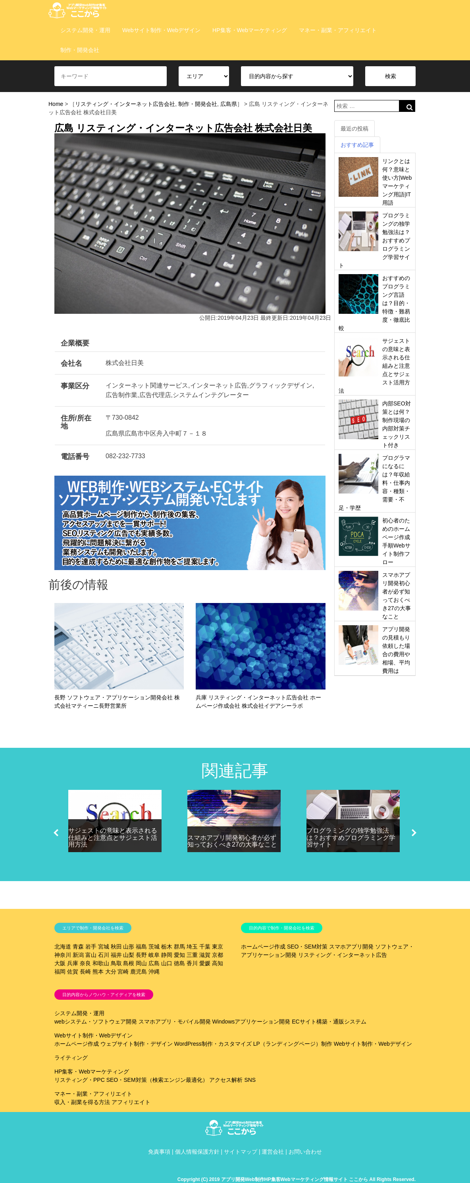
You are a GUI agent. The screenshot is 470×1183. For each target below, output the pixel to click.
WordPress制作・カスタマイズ (213, 1044)
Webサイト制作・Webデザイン (161, 30)
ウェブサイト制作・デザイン (136, 1044)
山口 (166, 963)
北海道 (62, 946)
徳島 (179, 963)
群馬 (179, 946)
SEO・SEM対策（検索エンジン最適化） (157, 1080)
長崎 (85, 971)
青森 (78, 946)
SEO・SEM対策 (307, 946)
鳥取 (116, 963)
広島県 (228, 104)
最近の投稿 (354, 128)
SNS (250, 1080)
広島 (154, 963)
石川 (103, 955)
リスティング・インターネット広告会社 (125, 104)
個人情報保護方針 (197, 1151)
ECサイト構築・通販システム (329, 1021)
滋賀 (204, 955)
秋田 (116, 946)
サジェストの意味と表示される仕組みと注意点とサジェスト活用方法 (112, 837)
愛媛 (204, 963)
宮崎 (123, 971)
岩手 (90, 946)
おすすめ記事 (357, 145)
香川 (192, 963)
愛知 (179, 955)
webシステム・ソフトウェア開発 (95, 1021)
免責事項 (159, 1151)
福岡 (59, 971)
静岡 (166, 955)
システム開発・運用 (85, 30)
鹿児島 (138, 971)
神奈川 (62, 955)
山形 (128, 946)
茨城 (154, 946)
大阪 (59, 963)
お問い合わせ (305, 1151)
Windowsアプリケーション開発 (251, 1021)
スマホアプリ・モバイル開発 (175, 1021)
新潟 (78, 955)
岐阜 (154, 955)
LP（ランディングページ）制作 (292, 1044)
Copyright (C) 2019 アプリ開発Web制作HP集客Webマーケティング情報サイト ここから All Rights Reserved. (296, 1179)
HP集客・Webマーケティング (249, 30)
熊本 (98, 971)
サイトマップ (240, 1151)
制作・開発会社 (79, 50)
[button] (56, 832)
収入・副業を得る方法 (82, 1102)
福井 (116, 955)
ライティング (71, 1057)
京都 (217, 955)
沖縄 (154, 971)
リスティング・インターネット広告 (342, 955)
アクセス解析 (226, 1080)
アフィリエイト (131, 1102)
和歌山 (100, 963)
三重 (192, 955)
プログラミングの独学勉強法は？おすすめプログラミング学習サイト (350, 837)
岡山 (141, 963)
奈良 (85, 963)
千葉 (204, 946)
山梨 (128, 955)
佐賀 (72, 971)
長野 (141, 955)
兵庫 (72, 963)
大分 (110, 971)
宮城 (103, 946)
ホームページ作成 (263, 946)
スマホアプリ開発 (351, 946)
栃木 (166, 946)
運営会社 (273, 1151)
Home (55, 104)
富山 (90, 955)
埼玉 (192, 946)
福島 (141, 946)
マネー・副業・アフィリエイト (338, 30)
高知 (217, 963)
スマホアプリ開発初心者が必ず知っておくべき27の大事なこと (232, 841)
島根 (128, 963)
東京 (217, 946)
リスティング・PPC (79, 1080)
